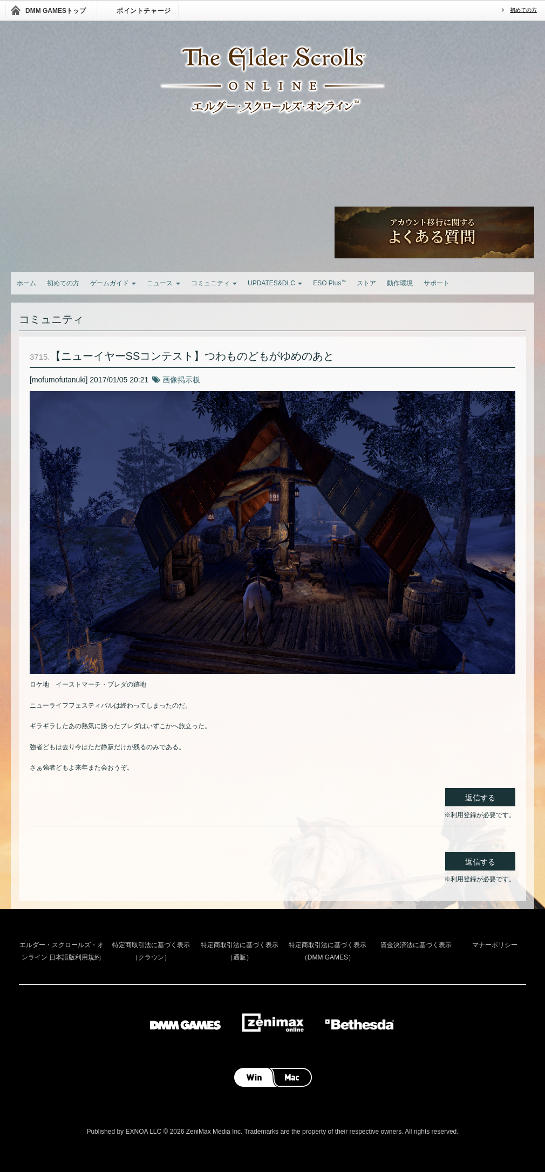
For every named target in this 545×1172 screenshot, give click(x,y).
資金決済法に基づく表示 (416, 945)
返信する (480, 797)
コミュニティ (214, 283)
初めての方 (523, 10)
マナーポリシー (494, 945)
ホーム (26, 283)
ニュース (163, 283)
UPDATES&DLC (275, 283)
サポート (436, 283)
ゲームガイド (113, 283)
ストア (366, 283)
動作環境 (400, 283)
